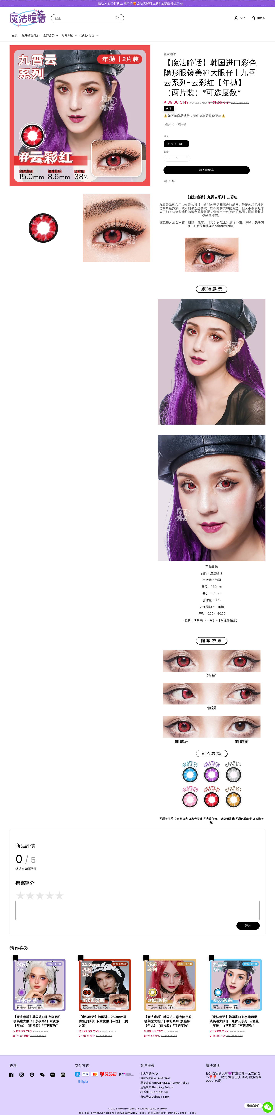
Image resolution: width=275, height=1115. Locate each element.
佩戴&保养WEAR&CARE (155, 1078)
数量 (166, 152)
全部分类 (48, 35)
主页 (14, 35)
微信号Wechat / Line (154, 1097)
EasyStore (160, 1108)
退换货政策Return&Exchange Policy (164, 1083)
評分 (248, 925)
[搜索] (118, 18)
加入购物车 (206, 170)
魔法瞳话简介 (30, 35)
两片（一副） (176, 144)
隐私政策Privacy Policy (131, 1113)
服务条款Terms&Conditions (97, 1113)
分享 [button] (169, 181)
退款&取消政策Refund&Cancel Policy (172, 1113)
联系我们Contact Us (154, 1092)
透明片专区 (88, 35)
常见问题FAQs (149, 1073)
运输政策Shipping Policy (156, 1087)
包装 (166, 136)
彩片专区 (67, 35)
